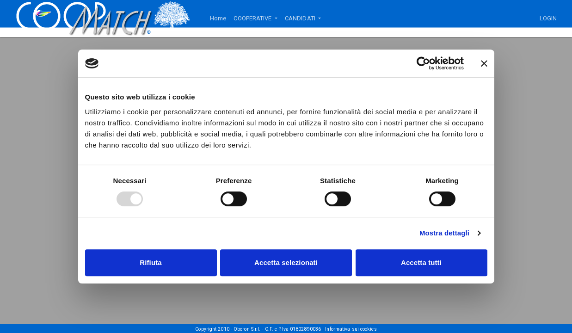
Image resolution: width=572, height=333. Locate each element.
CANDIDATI (301, 18)
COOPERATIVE (253, 18)
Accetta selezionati (286, 262)
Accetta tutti (421, 262)
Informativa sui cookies (350, 329)
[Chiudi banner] (484, 63)
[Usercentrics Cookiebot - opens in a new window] (423, 63)
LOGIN (548, 18)
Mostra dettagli (444, 233)
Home (218, 18)
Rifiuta (150, 262)
